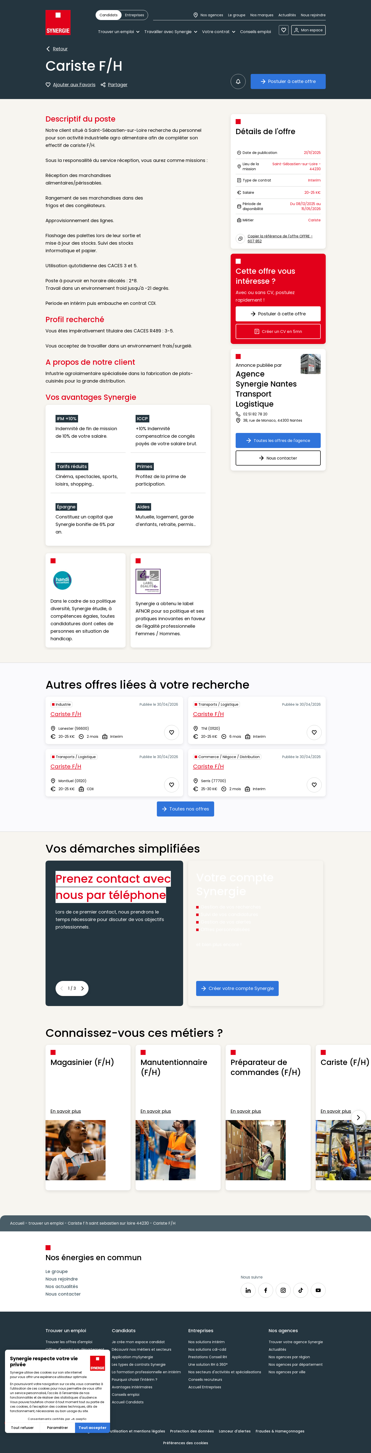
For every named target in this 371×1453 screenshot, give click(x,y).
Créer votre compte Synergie (240, 990)
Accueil (17, 1223)
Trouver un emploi (118, 32)
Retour (57, 49)
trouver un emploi (46, 1223)
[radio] (109, 15)
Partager (114, 84)
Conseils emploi (255, 32)
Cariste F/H (66, 714)
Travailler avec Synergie (170, 32)
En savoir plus (66, 1111)
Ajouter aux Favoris (71, 84)
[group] (122, 15)
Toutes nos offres (188, 811)
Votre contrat (218, 32)
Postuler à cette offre (293, 83)
